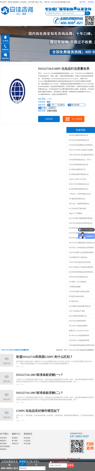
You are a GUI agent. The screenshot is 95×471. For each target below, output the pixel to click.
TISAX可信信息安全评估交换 (79, 262)
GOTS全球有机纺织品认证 (78, 164)
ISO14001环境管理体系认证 (79, 140)
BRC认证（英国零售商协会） (80, 204)
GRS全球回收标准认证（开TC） (81, 160)
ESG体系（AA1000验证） (78, 282)
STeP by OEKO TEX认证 (77, 179)
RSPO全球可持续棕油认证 (78, 277)
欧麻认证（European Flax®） (79, 331)
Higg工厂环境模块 (75, 213)
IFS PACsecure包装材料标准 (79, 335)
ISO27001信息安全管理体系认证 (80, 223)
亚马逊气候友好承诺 (76, 296)
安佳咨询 (3, 438)
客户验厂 (15, 441)
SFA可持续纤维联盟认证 (78, 316)
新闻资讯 (28, 434)
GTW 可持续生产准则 (77, 311)
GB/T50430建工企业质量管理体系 (81, 252)
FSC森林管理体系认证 (77, 199)
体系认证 (15, 443)
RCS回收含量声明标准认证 (79, 174)
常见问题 (27, 443)
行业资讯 (27, 441)
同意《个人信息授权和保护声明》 (61, 461)
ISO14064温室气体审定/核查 (79, 291)
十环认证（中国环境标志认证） (80, 194)
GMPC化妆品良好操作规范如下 (38, 411)
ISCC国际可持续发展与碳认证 (80, 306)
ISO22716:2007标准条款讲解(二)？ (39, 393)
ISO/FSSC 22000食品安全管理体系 (81, 247)
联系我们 (91, 2)
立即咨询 (49, 119)
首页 (65, 350)
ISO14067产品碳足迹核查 (78, 326)
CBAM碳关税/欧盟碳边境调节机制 (81, 345)
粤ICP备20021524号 (73, 458)
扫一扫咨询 (77, 119)
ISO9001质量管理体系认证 (78, 135)
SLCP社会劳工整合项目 (77, 208)
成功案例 (3, 443)
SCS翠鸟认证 (74, 301)
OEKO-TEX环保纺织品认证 (79, 184)
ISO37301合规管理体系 (77, 321)
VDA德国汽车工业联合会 (78, 257)
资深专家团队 (5, 446)
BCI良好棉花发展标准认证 (78, 189)
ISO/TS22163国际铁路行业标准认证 (82, 243)
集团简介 (3, 441)
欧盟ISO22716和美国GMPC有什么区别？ (44, 357)
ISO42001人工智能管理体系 (79, 340)
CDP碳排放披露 (74, 287)
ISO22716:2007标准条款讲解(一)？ (39, 375)
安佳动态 (27, 438)
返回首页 (82, 2)
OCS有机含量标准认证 (77, 169)
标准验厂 (15, 438)
